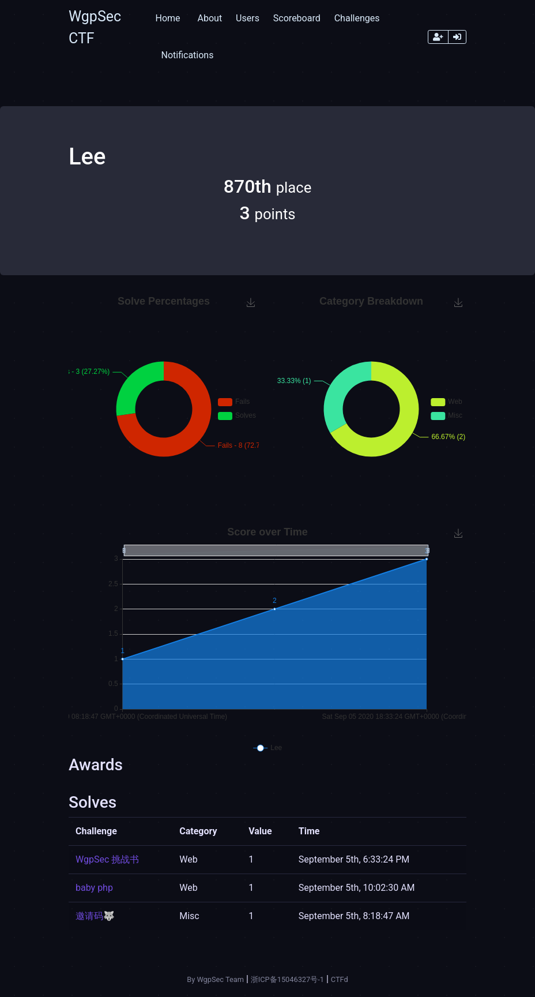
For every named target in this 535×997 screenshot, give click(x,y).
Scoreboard (297, 18)
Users (247, 18)
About (210, 18)
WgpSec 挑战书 (107, 859)
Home (167, 18)
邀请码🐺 (95, 915)
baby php (94, 887)
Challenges (357, 18)
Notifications (187, 55)
